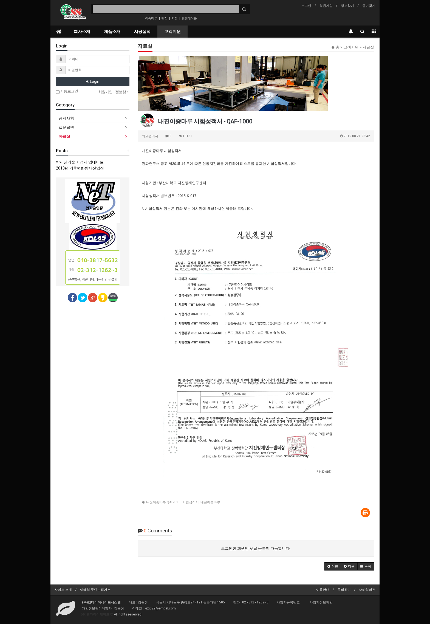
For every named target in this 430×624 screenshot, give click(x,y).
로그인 (306, 6)
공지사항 (66, 118)
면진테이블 (189, 18)
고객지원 (172, 31)
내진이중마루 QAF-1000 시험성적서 (172, 502)
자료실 (64, 136)
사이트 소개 (63, 590)
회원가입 (326, 6)
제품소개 (112, 31)
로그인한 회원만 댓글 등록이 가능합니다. (255, 548)
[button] (332, 566)
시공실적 (142, 31)
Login (92, 81)
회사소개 (82, 31)
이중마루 (151, 18)
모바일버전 (367, 590)
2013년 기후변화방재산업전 (80, 168)
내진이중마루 (210, 502)
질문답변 (66, 127)
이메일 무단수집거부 (95, 590)
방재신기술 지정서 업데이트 (80, 162)
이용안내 (322, 590)
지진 (174, 18)
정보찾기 (347, 6)
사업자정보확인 (321, 602)
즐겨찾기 (368, 6)
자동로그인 (67, 91)
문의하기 (344, 590)
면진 (164, 18)
